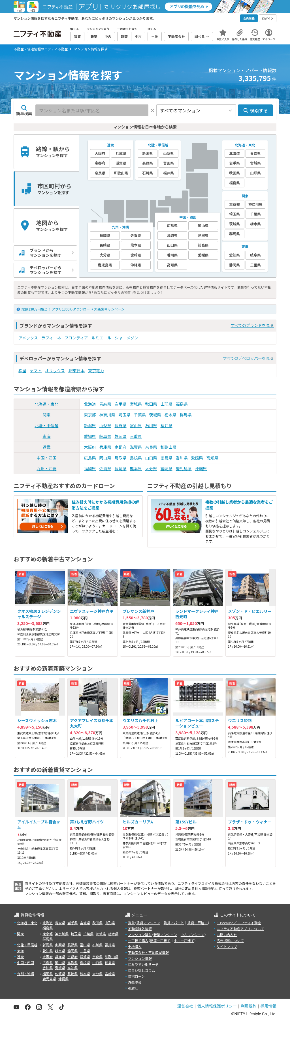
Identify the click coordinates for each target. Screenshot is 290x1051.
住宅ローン (136, 976)
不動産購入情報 (140, 928)
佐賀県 (105, 468)
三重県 (136, 436)
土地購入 (135, 946)
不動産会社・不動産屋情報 (148, 952)
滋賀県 (136, 447)
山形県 (166, 404)
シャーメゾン (126, 338)
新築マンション (165, 934)
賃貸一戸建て (197, 922)
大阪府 (90, 447)
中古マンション (192, 934)
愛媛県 (197, 458)
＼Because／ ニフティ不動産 (239, 922)
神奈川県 (107, 415)
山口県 (151, 458)
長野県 (121, 425)
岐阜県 (105, 436)
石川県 (151, 425)
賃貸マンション (148, 922)
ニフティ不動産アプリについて (240, 928)
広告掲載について (230, 940)
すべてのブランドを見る (252, 325)
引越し (133, 988)
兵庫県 (105, 447)
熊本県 (136, 468)
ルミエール (101, 338)
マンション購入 (140, 934)
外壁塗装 (135, 982)
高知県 (212, 458)
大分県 (151, 468)
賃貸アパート (174, 922)
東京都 (90, 415)
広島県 (90, 458)
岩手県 (121, 404)
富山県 (136, 425)
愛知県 (90, 436)
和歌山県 (168, 447)
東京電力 (96, 370)
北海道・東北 (46, 404)
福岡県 (90, 468)
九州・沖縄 (46, 468)
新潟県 (90, 425)
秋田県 (151, 404)
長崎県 (121, 468)
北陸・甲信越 (46, 425)
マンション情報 (140, 958)
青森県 (105, 404)
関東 (46, 415)
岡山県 (105, 458)
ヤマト (36, 370)
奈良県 (151, 447)
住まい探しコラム (141, 970)
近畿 (46, 447)
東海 (46, 436)
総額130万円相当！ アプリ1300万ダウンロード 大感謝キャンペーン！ (75, 309)
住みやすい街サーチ (143, 964)
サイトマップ (227, 946)
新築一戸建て (160, 940)
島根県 (136, 458)
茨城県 (155, 415)
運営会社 (185, 1006)
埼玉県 (125, 415)
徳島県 (166, 458)
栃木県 (170, 415)
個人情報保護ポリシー (217, 1006)
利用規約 (249, 1006)
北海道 (90, 404)
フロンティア (76, 338)
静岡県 (121, 436)
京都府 (121, 447)
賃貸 (131, 922)
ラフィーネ (51, 338)
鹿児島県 (184, 468)
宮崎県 (166, 468)
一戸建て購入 (138, 940)
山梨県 (105, 425)
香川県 (182, 458)
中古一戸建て (184, 940)
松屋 (22, 370)
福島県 (182, 404)
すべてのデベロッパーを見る (248, 358)
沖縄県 (201, 468)
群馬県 (186, 415)
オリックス (55, 370)
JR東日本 (76, 370)
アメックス (28, 338)
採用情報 (268, 1006)
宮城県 (136, 404)
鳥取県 (121, 458)
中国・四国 (46, 458)
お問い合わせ (227, 934)
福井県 (166, 425)
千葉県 (140, 415)
